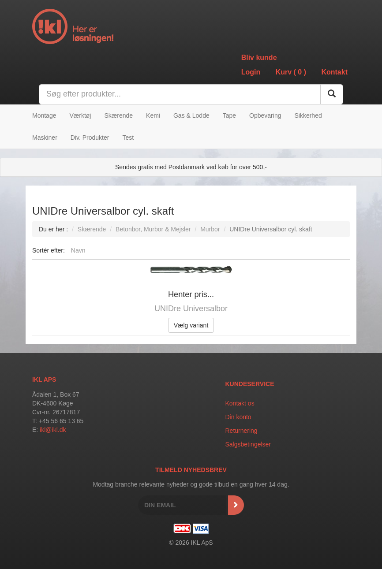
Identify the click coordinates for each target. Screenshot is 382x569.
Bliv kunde (259, 57)
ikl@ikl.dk (53, 429)
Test (128, 137)
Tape (229, 115)
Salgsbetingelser (248, 444)
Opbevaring (265, 115)
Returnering (241, 430)
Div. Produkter (90, 137)
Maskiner (44, 137)
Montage (44, 115)
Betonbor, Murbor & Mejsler (153, 229)
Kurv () (291, 72)
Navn (78, 250)
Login (251, 72)
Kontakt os (240, 403)
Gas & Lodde (191, 115)
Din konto (238, 416)
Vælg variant (191, 325)
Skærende (118, 115)
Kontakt (334, 72)
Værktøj (80, 115)
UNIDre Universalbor (191, 308)
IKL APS (44, 379)
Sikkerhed (308, 115)
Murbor (210, 229)
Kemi (153, 115)
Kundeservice (249, 383)
